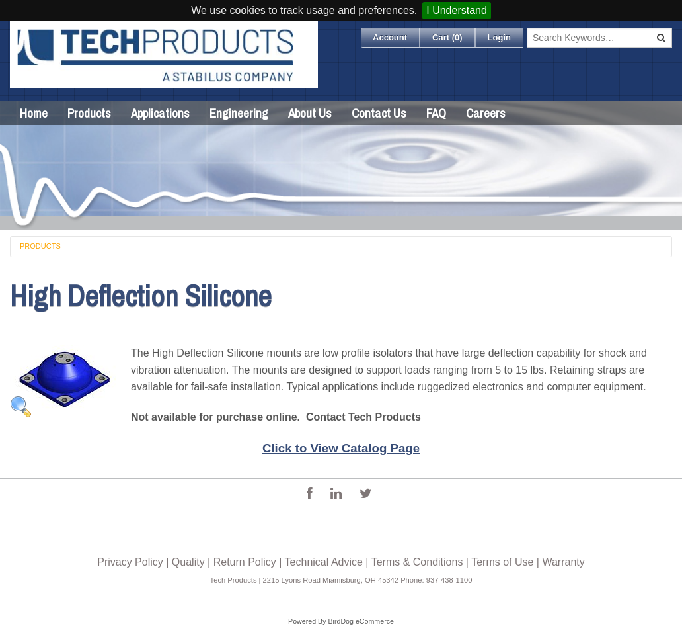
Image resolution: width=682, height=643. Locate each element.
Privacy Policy (130, 562)
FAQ (436, 113)
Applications (160, 113)
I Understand (456, 10)
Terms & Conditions (417, 562)
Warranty (563, 562)
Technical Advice (324, 562)
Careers (486, 113)
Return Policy (244, 562)
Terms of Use (502, 562)
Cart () (447, 37)
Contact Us (379, 113)
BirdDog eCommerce (361, 621)
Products (89, 113)
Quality (188, 562)
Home (34, 113)
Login (499, 37)
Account (390, 37)
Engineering (238, 113)
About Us (310, 113)
